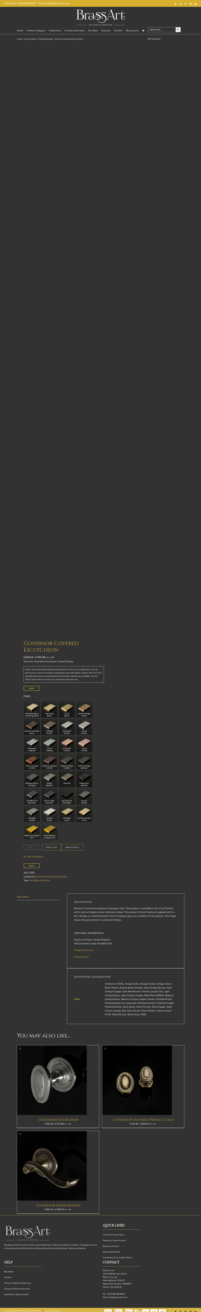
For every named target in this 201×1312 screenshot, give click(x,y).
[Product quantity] (31, 1305)
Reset (31, 1147)
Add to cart (51, 1305)
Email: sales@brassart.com (54, 3)
